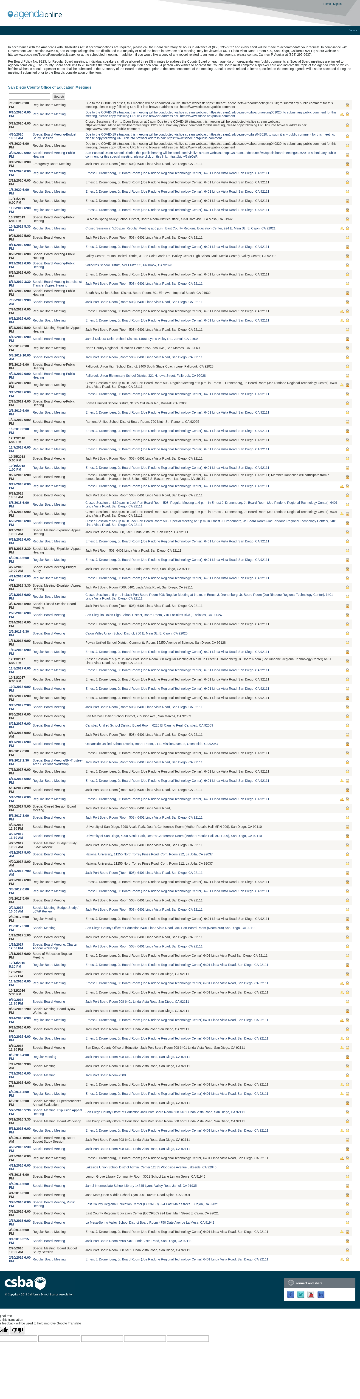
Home (327, 4)
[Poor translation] (17, 1330)
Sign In (337, 4)
